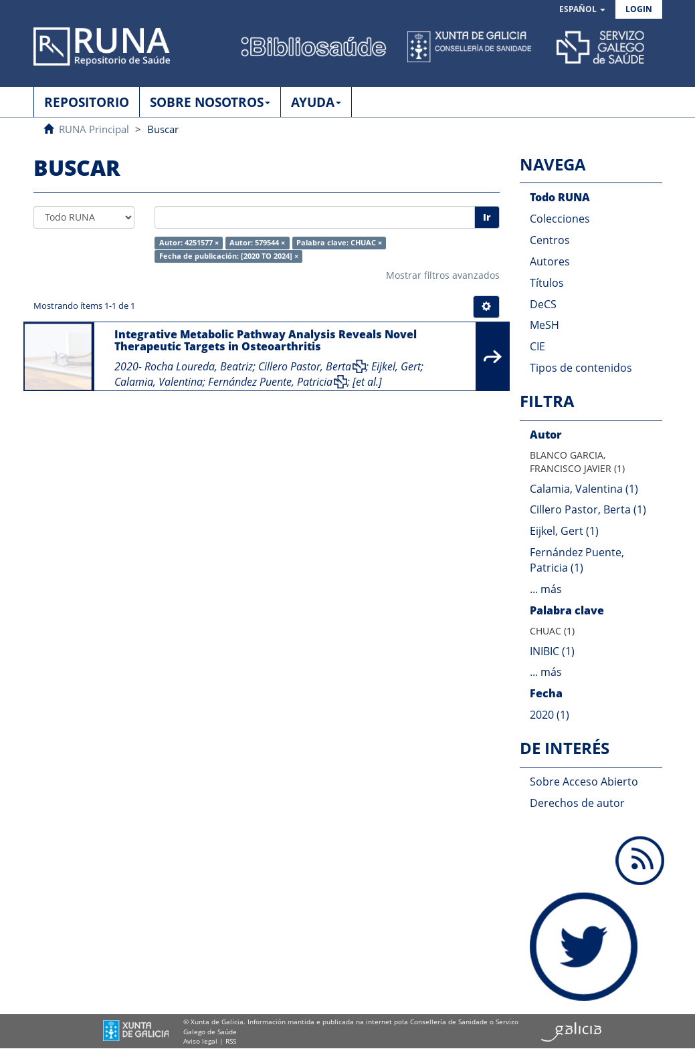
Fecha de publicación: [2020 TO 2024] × (228, 256)
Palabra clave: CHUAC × (339, 242)
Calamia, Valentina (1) (584, 488)
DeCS (543, 304)
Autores (550, 261)
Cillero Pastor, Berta (304, 366)
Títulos (547, 282)
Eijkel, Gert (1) (564, 530)
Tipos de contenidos (581, 367)
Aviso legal (200, 1041)
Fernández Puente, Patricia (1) (577, 560)
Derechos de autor (577, 803)
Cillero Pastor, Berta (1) (588, 509)
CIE (537, 346)
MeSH (544, 325)
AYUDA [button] (316, 102)
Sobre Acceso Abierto (584, 781)
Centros (550, 240)
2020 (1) (549, 714)
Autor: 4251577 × (189, 242)
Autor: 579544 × (257, 242)
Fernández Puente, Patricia (270, 381)
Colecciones (560, 218)
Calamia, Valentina (158, 381)
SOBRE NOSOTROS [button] (210, 102)
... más (546, 589)
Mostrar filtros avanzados (443, 275)
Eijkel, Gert (396, 366)
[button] (582, 9)
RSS (230, 1041)
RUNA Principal (94, 129)
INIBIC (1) (552, 651)
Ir (487, 217)
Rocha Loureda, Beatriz (198, 366)
